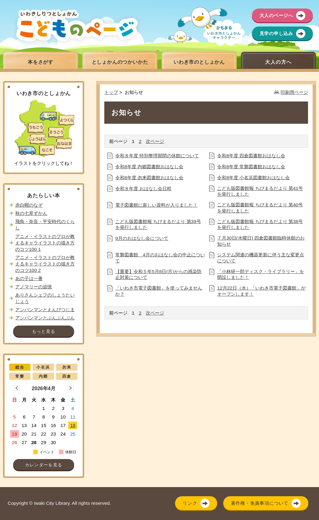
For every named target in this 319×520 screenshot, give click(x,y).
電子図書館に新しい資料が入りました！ (156, 205)
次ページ (155, 141)
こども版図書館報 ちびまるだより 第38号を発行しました (260, 224)
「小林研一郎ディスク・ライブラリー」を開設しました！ (260, 274)
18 (72, 425)
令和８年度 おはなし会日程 (143, 188)
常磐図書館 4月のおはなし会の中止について (160, 257)
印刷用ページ (294, 92)
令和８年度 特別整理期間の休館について (157, 155)
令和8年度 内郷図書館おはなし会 (149, 166)
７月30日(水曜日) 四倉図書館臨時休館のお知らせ (261, 241)
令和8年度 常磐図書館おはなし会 (251, 166)
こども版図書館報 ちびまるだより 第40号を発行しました (260, 207)
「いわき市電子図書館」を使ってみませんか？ (158, 291)
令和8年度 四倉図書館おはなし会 (251, 155)
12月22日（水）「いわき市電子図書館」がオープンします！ (261, 291)
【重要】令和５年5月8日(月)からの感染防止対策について (158, 274)
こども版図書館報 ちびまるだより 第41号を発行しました (260, 191)
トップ (111, 92)
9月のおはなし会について (141, 238)
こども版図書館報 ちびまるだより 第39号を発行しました (158, 224)
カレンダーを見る (44, 465)
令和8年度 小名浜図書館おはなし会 (253, 177)
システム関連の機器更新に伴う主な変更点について (260, 257)
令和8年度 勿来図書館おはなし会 (149, 177)
